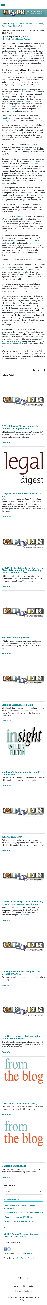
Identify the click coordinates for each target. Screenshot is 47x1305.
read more (29, 581)
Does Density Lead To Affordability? (20, 1103)
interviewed (6, 267)
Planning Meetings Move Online (18, 705)
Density (12, 39)
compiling (6, 118)
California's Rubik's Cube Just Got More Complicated (23, 773)
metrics (36, 240)
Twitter (29, 1254)
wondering (24, 101)
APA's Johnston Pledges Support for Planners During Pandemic (20, 427)
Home (4, 24)
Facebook (18, 1254)
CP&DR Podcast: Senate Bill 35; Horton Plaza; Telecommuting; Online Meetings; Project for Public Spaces (22, 570)
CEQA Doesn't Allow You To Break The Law (22, 494)
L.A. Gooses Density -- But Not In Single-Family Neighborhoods (22, 1037)
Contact (31, 1286)
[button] (34, 370)
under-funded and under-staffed (14, 344)
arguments (24, 89)
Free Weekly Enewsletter (27, 1258)
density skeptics (21, 277)
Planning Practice (23, 39)
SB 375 (11, 240)
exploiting (15, 106)
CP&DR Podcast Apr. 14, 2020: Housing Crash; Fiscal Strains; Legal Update (22, 902)
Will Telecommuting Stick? (15, 637)
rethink (19, 217)
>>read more (24, 915)
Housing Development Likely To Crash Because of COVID (21, 972)
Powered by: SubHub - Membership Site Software (23, 1299)
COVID (5, 39)
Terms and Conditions (23, 1291)
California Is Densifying (14, 1166)
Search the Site (10, 1185)
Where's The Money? (13, 837)
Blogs (12, 24)
